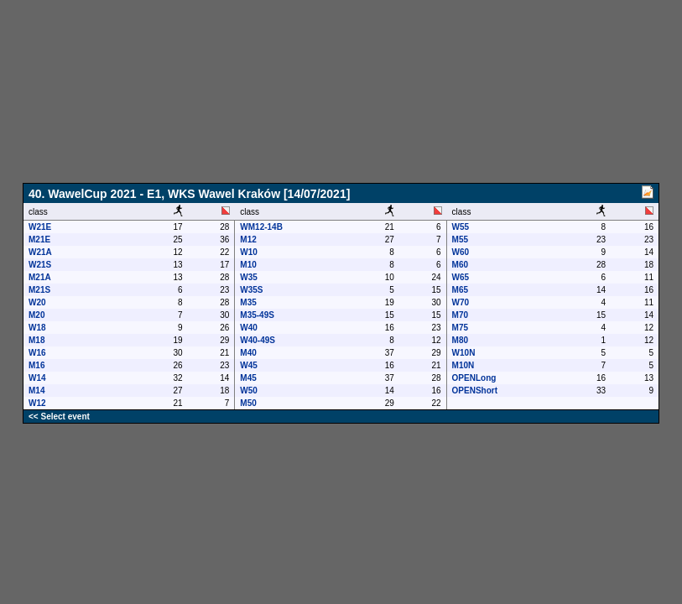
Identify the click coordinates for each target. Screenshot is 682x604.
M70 (460, 315)
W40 (249, 327)
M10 (248, 264)
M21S (39, 289)
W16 (37, 352)
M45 (248, 378)
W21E (40, 227)
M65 (460, 289)
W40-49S (257, 340)
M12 (248, 239)
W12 (37, 403)
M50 (248, 403)
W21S (40, 264)
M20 (36, 315)
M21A (40, 277)
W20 (37, 302)
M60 (460, 264)
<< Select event (59, 416)
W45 (249, 365)
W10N (464, 352)
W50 (249, 390)
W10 (249, 252)
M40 (248, 352)
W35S (251, 289)
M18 (36, 340)
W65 (461, 277)
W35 (249, 277)
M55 (460, 239)
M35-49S (257, 315)
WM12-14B (261, 227)
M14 (36, 390)
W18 (37, 327)
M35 (248, 302)
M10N (463, 365)
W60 (461, 252)
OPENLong (474, 378)
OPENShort (474, 390)
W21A (40, 252)
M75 (460, 327)
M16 (36, 365)
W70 (461, 302)
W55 (461, 227)
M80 (460, 340)
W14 (37, 378)
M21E (39, 239)
